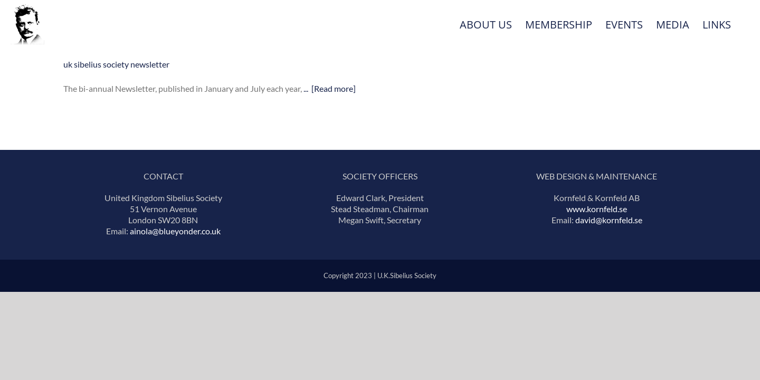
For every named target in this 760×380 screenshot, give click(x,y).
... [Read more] (329, 88)
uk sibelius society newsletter (116, 64)
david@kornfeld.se (608, 220)
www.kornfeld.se (596, 209)
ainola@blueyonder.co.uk (175, 231)
